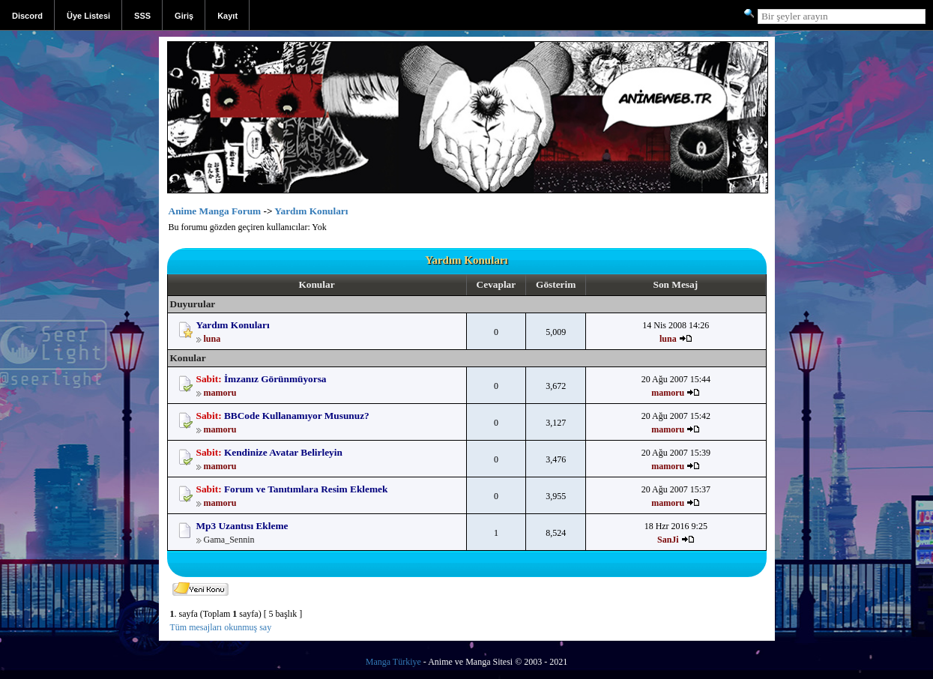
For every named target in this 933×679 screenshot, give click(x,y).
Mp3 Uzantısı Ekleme (242, 525)
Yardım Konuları (311, 211)
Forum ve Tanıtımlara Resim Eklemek (305, 489)
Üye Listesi (88, 15)
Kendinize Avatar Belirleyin (283, 452)
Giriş (184, 15)
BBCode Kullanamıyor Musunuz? (296, 415)
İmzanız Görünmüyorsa (275, 378)
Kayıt (227, 15)
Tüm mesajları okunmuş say (221, 627)
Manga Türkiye (393, 662)
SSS (142, 15)
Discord (27, 15)
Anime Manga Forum (215, 211)
